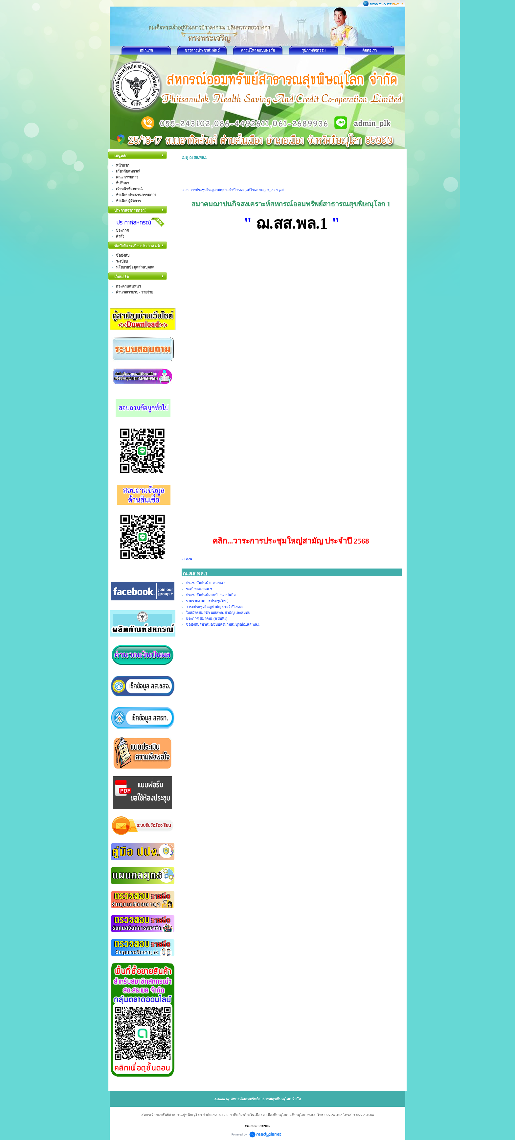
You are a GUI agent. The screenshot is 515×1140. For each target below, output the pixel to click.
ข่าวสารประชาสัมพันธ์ (202, 50)
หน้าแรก (146, 50)
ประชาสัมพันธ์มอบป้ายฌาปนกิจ (210, 595)
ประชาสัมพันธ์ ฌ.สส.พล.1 (206, 583)
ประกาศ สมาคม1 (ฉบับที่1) (206, 618)
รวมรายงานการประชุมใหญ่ (207, 601)
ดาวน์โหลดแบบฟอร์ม (258, 50)
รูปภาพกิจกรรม (313, 50)
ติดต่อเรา (369, 50)
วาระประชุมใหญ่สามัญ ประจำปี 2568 (214, 607)
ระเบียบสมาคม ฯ (199, 589)
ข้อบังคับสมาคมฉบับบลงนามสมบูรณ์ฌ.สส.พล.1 (223, 624)
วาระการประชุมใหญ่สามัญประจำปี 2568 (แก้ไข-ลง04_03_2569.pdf (233, 190)
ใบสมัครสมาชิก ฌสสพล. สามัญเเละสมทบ (218, 613)
